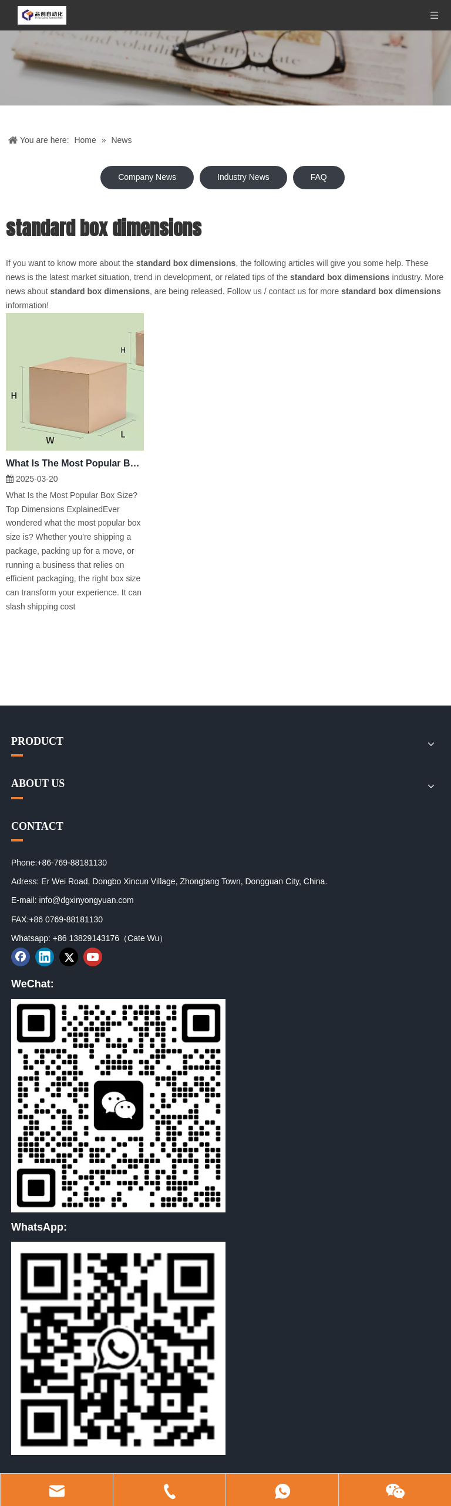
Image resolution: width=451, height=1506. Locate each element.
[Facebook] (20, 957)
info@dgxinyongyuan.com (86, 900)
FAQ (319, 177)
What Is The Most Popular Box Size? (75, 463)
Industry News (243, 177)
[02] (118, 1348)
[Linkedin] (44, 957)
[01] (118, 1105)
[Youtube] (92, 957)
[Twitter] (68, 957)
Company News (147, 177)
